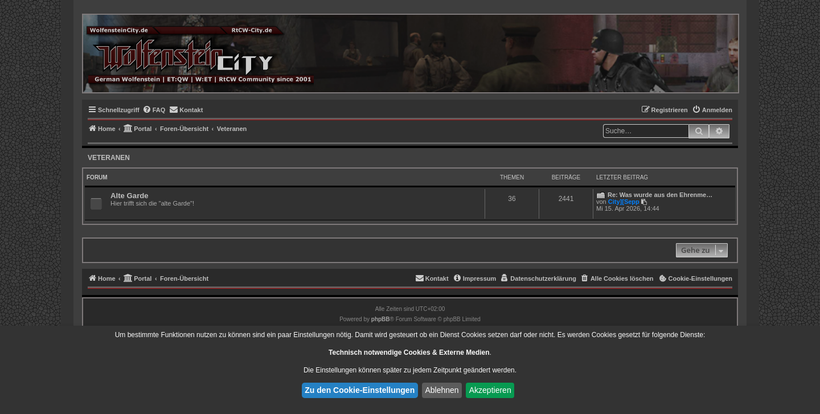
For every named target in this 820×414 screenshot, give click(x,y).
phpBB (380, 319)
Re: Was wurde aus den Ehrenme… (660, 194)
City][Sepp (623, 201)
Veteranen (109, 158)
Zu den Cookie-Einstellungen (360, 390)
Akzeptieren (490, 390)
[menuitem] (154, 109)
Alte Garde (129, 195)
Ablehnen (441, 390)
